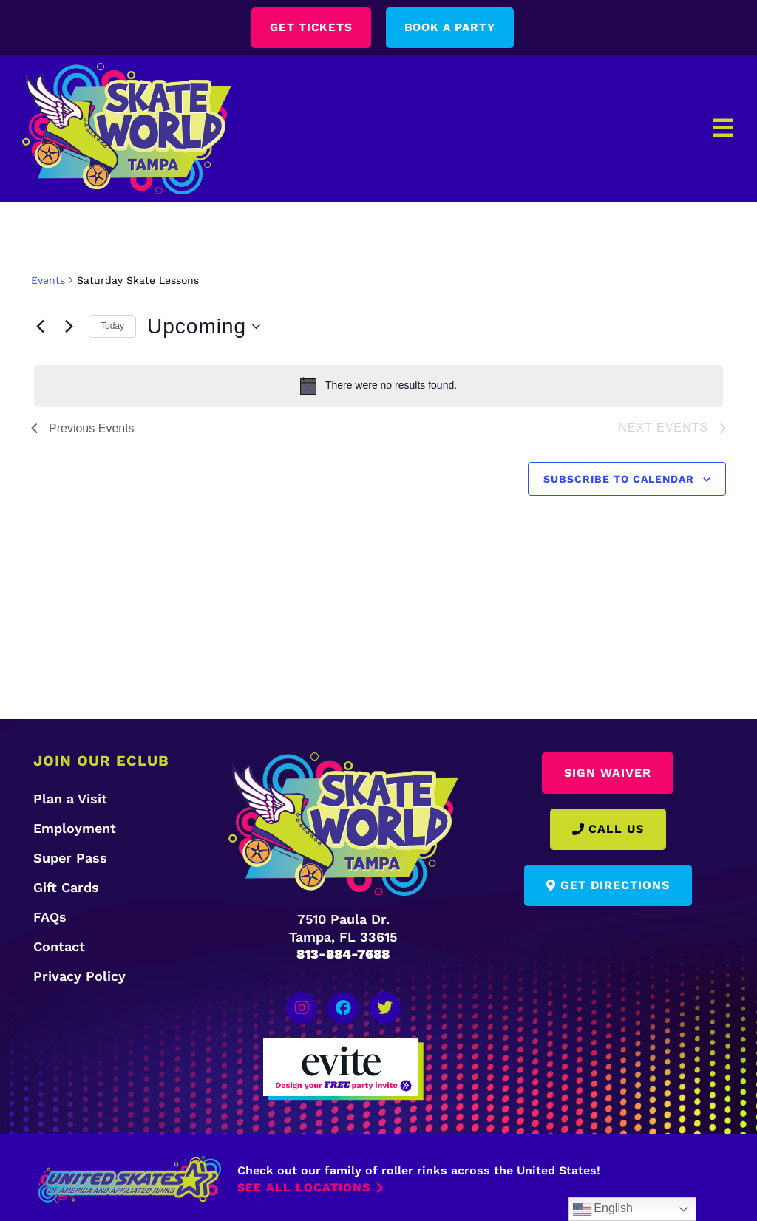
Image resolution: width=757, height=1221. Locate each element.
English (603, 1209)
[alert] (378, 386)
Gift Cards (66, 888)
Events (48, 280)
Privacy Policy (79, 976)
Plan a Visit (70, 799)
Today (112, 327)
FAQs (50, 917)
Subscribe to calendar (618, 479)
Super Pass (70, 858)
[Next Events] (69, 327)
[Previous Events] (40, 327)
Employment (74, 829)
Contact (59, 947)
